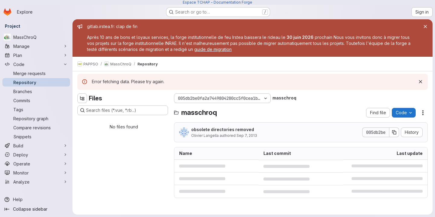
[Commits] (36, 100)
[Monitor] (36, 172)
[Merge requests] (36, 73)
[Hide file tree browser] (82, 98)
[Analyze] (36, 182)
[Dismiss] (420, 81)
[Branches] (36, 91)
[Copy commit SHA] (394, 132)
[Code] (36, 64)
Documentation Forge (233, 2)
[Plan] (36, 55)
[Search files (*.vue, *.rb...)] (122, 110)
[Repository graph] (36, 118)
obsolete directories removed (222, 129)
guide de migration (213, 49)
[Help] (36, 199)
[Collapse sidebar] (36, 209)
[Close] (425, 26)
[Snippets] (36, 136)
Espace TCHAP (196, 2)
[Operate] (36, 163)
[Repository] (36, 82)
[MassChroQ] (36, 37)
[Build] (36, 145)
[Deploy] (36, 154)
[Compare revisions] (36, 127)
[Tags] (36, 109)
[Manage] (36, 46)
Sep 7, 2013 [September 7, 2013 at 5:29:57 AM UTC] (247, 135)
